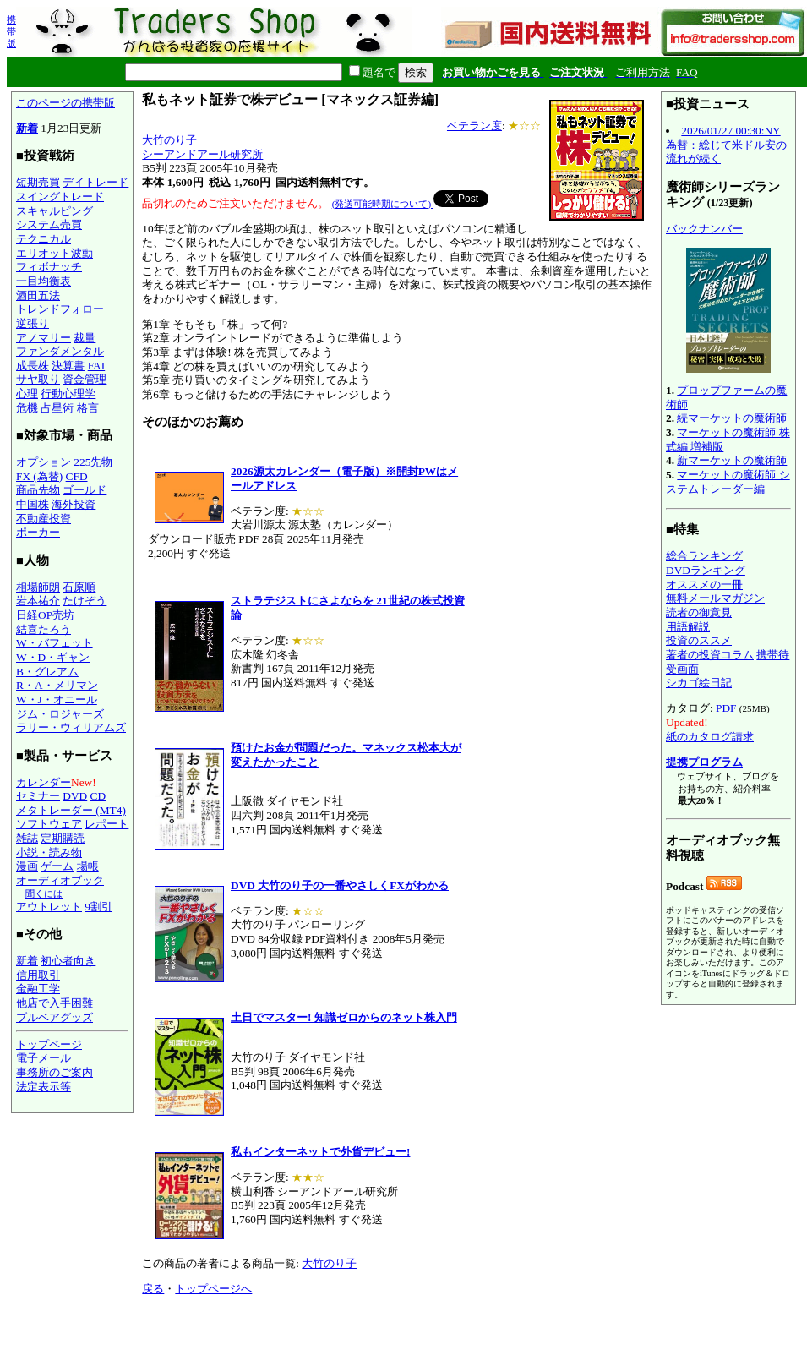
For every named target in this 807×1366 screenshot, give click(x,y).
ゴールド (84, 490)
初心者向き (68, 960)
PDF (726, 708)
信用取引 (38, 975)
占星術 (57, 408)
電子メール (43, 1058)
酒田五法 (38, 295)
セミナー (38, 796)
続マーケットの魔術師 (732, 418)
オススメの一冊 (704, 584)
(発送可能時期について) (382, 204)
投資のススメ (699, 640)
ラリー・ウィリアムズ (71, 727)
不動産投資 (43, 518)
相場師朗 (38, 587)
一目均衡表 (43, 281)
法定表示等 (43, 1086)
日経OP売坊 (45, 615)
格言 (88, 408)
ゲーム (57, 866)
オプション (43, 462)
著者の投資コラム (710, 654)
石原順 (79, 587)
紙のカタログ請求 (710, 736)
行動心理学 (68, 393)
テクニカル (43, 238)
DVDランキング (705, 570)
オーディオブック (60, 880)
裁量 (84, 337)
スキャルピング (54, 211)
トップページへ (213, 1288)
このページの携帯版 (65, 102)
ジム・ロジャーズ (60, 714)
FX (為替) (39, 476)
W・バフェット (54, 643)
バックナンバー (704, 228)
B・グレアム (47, 671)
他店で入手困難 (54, 1003)
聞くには (44, 893)
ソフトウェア (49, 823)
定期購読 (63, 838)
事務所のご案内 (54, 1072)
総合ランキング (704, 555)
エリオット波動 (54, 253)
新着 (27, 128)
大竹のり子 (169, 140)
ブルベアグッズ (54, 1017)
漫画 (27, 866)
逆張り (32, 323)
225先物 (93, 462)
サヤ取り (38, 379)
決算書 (68, 365)
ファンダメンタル (60, 351)
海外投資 (73, 504)
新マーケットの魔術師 (732, 460)
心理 (27, 393)
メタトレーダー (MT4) (71, 810)
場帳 (88, 866)
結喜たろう (43, 629)
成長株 (32, 365)
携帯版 (11, 31)
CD (98, 796)
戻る (153, 1288)
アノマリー (43, 337)
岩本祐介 (38, 600)
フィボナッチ (49, 266)
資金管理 (84, 379)
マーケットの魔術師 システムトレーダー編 (728, 481)
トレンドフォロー (60, 309)
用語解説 (688, 626)
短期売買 (38, 182)
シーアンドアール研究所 (202, 154)
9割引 (98, 906)
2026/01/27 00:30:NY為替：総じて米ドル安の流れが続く (726, 144)
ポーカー (38, 532)
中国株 (32, 504)
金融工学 (38, 988)
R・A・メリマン (57, 685)
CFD (77, 476)
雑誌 (27, 838)
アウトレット (49, 906)
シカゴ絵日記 (699, 682)
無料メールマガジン (715, 598)
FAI (97, 365)
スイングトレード (60, 196)
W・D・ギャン (53, 657)
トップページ (49, 1044)
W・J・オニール (56, 699)
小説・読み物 (49, 852)
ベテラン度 (474, 125)
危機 (27, 408)
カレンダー (43, 782)
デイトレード (95, 182)
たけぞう (84, 600)
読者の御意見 (699, 612)
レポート (106, 823)
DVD (75, 796)
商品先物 (38, 490)
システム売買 (49, 224)
